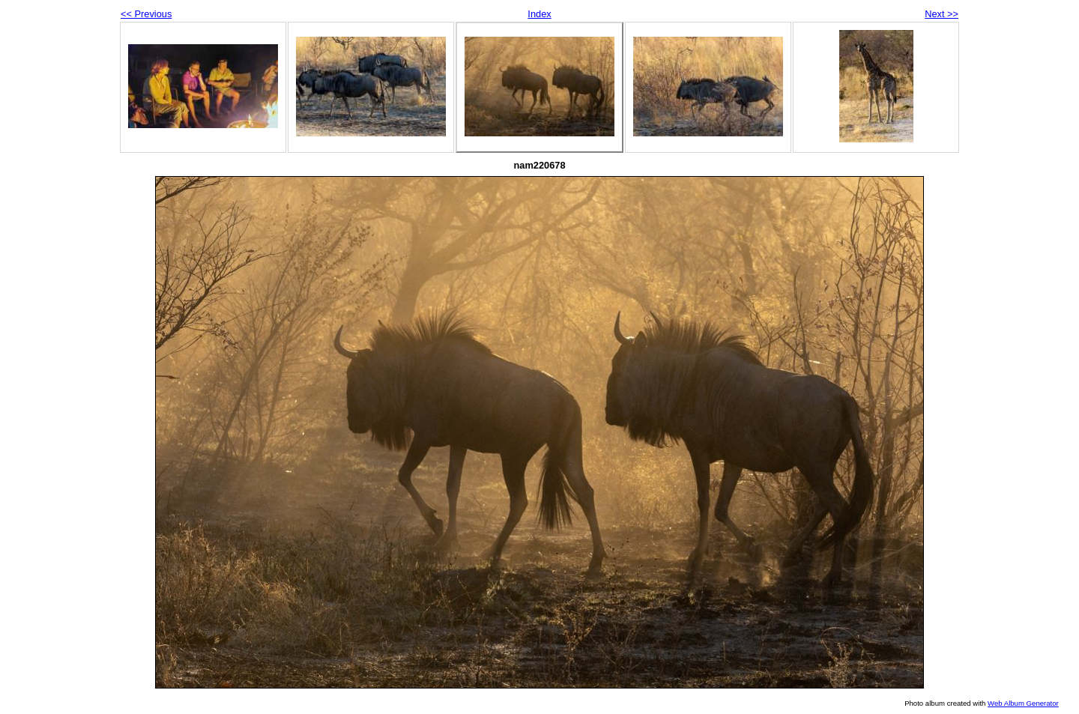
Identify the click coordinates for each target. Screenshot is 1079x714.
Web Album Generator (1023, 703)
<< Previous (146, 13)
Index (539, 13)
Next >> (941, 13)
